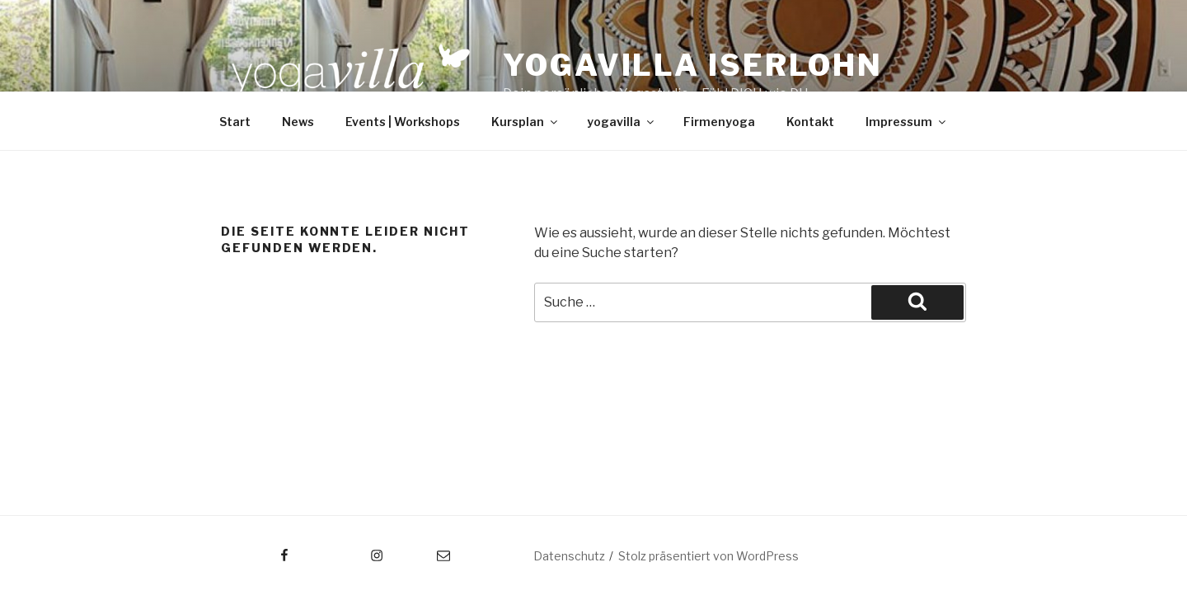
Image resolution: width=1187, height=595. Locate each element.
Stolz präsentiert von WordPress (708, 556)
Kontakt (810, 122)
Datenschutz (569, 556)
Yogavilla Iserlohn (693, 65)
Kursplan (525, 122)
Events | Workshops (402, 122)
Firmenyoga (719, 122)
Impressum (907, 122)
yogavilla (621, 122)
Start (235, 122)
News (298, 122)
